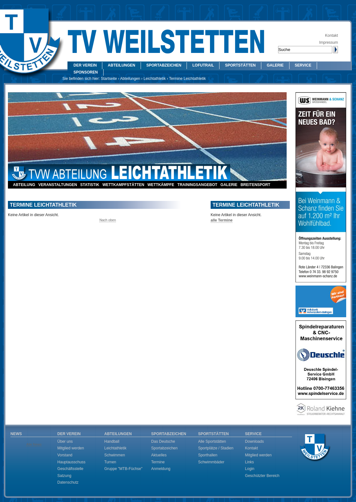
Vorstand (64, 455)
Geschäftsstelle (70, 469)
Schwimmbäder (211, 462)
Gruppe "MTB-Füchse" (123, 469)
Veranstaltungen (57, 185)
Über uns (65, 441)
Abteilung (24, 185)
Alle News (33, 444)
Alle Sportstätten (212, 441)
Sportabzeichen (163, 65)
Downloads (254, 441)
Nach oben (107, 220)
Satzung (64, 475)
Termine (158, 462)
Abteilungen (121, 65)
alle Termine (221, 220)
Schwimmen (114, 455)
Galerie (275, 65)
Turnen (110, 462)
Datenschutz (68, 482)
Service (303, 65)
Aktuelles (159, 455)
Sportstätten (240, 65)
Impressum (328, 42)
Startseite (109, 78)
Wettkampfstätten (123, 185)
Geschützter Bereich (262, 475)
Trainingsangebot (197, 185)
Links (249, 462)
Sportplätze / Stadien (215, 448)
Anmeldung (160, 469)
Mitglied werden (70, 448)
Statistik (89, 185)
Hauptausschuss (71, 462)
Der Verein (85, 65)
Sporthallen (207, 455)
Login (249, 469)
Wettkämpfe (160, 185)
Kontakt (331, 35)
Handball (111, 441)
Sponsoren (85, 72)
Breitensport (255, 185)
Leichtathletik (154, 78)
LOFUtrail (203, 65)
